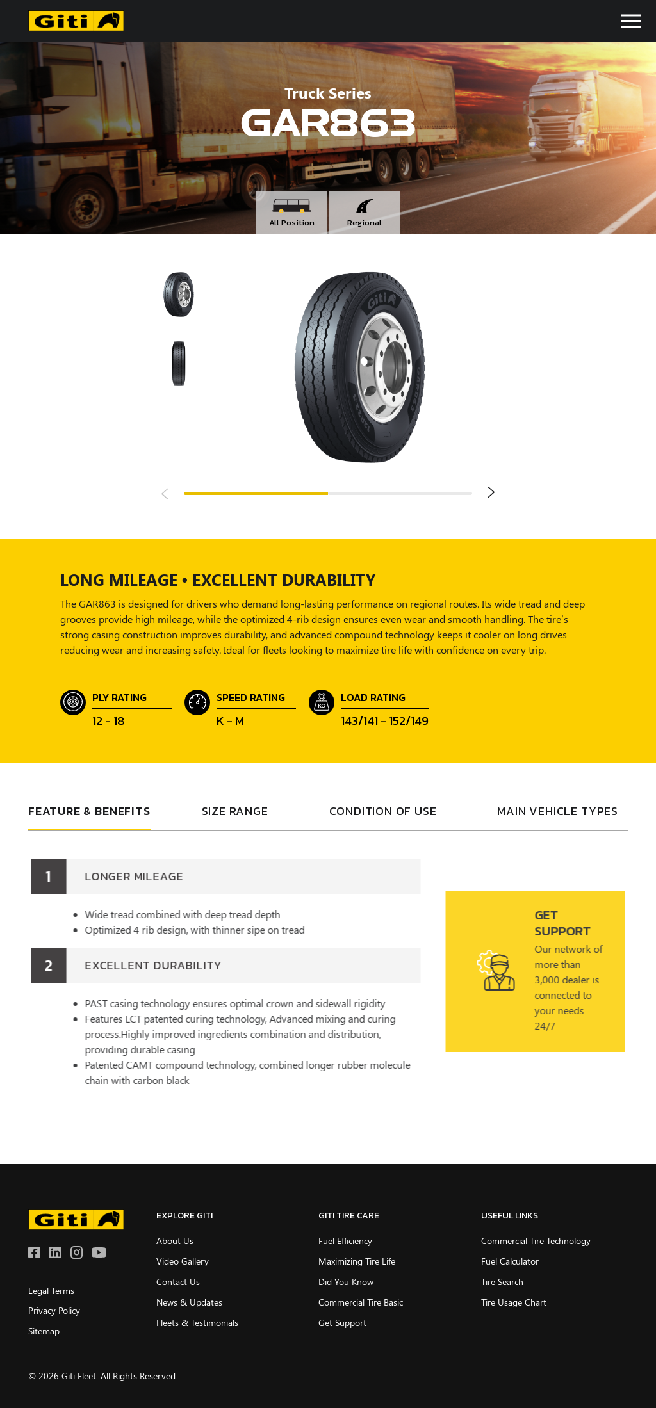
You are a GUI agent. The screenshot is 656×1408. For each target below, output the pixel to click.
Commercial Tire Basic (360, 1302)
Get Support (342, 1322)
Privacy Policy (54, 1310)
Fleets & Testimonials (197, 1322)
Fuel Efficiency (345, 1240)
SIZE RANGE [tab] (235, 812)
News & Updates (189, 1302)
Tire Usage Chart (513, 1302)
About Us (174, 1240)
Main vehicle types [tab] (557, 812)
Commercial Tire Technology (536, 1240)
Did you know (345, 1281)
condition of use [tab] (383, 812)
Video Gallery (182, 1261)
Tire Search (502, 1281)
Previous (164, 493)
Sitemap (44, 1331)
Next (491, 493)
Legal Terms (51, 1290)
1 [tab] (256, 493)
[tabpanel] (328, 965)
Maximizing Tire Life (356, 1261)
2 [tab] (400, 493)
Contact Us (178, 1281)
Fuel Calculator (510, 1261)
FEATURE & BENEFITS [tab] (89, 812)
